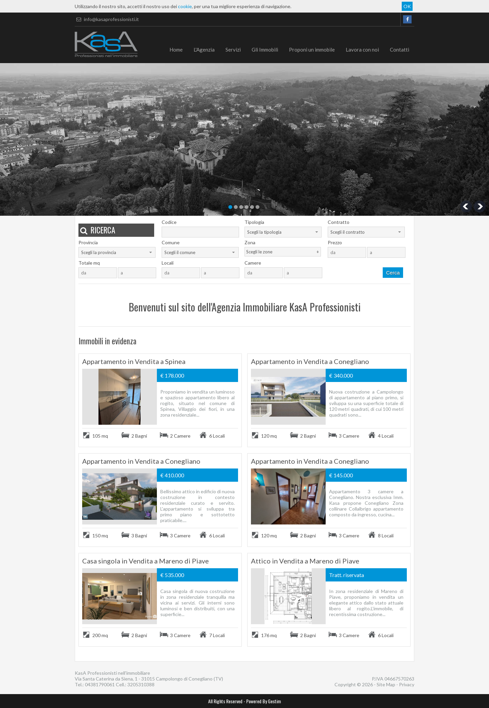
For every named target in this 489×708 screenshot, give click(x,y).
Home (176, 49)
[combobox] (283, 232)
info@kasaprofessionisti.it (107, 19)
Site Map (386, 684)
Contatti (399, 49)
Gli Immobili (265, 49)
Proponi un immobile (312, 49)
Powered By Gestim (263, 701)
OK (407, 6)
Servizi (233, 49)
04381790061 (100, 684)
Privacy (406, 684)
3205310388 (141, 684)
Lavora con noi (362, 49)
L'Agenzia (204, 49)
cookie (185, 6)
